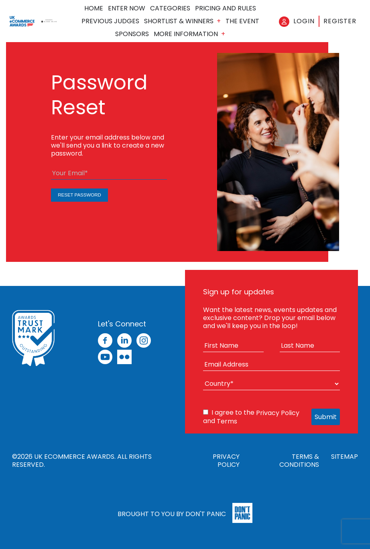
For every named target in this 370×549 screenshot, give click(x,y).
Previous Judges (110, 21)
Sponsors (132, 34)
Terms (227, 421)
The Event (242, 21)
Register (339, 21)
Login (304, 21)
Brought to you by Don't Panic (172, 513)
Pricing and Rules (225, 8)
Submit (326, 416)
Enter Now (126, 8)
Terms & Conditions (299, 461)
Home (93, 8)
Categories (170, 8)
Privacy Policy (277, 412)
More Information (186, 34)
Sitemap (344, 457)
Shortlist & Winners (178, 21)
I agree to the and (251, 417)
